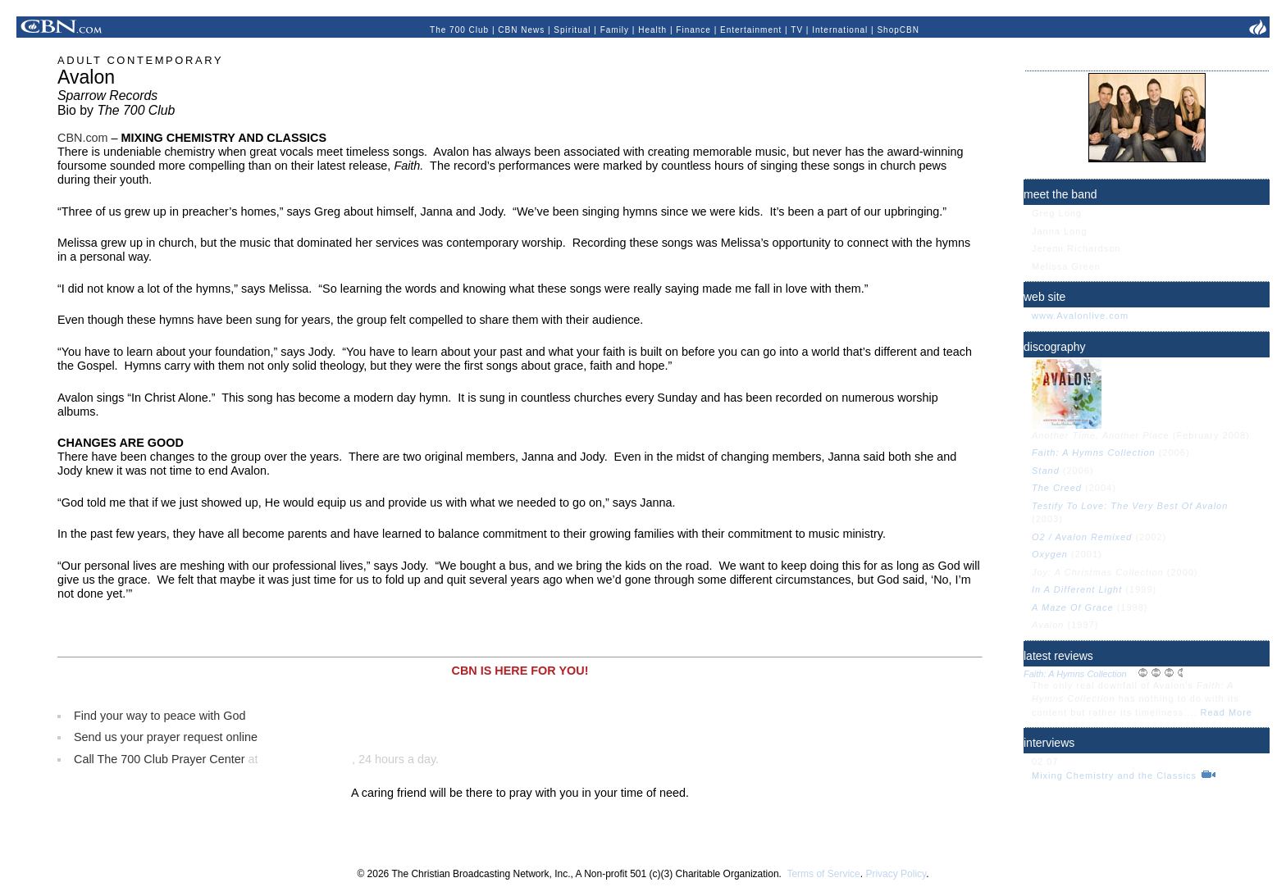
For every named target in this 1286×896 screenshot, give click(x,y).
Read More (1226, 712)
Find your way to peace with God (160, 715)
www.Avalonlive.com (1080, 316)
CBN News (521, 29)
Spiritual (572, 29)
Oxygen (1051, 554)
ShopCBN (898, 29)
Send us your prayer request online (166, 737)
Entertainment (751, 29)
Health (652, 29)
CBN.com (82, 137)
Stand (1046, 470)
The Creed (1058, 488)
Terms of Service (823, 874)
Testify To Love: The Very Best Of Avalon (1130, 506)
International (840, 29)
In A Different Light (1078, 589)
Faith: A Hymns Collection (1094, 452)
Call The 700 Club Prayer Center (159, 759)
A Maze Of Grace (1074, 607)
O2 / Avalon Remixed (1083, 537)
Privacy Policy (895, 874)
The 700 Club (459, 29)
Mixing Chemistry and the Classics (1116, 775)
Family (614, 29)
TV (797, 29)
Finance (693, 29)
